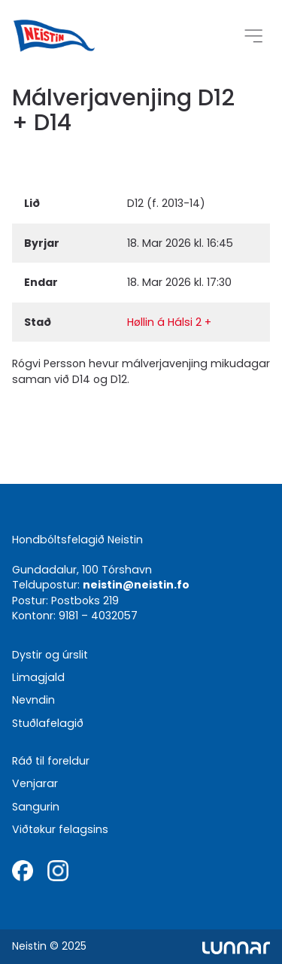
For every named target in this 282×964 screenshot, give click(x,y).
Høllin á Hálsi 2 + (169, 322)
